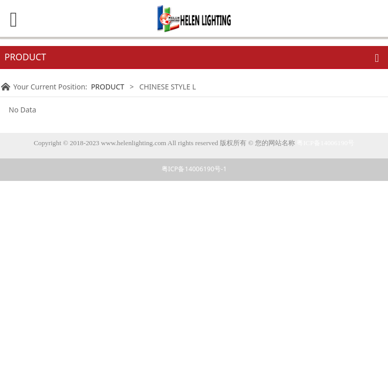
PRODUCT (107, 86)
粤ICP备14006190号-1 (194, 169)
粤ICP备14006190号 (325, 143)
